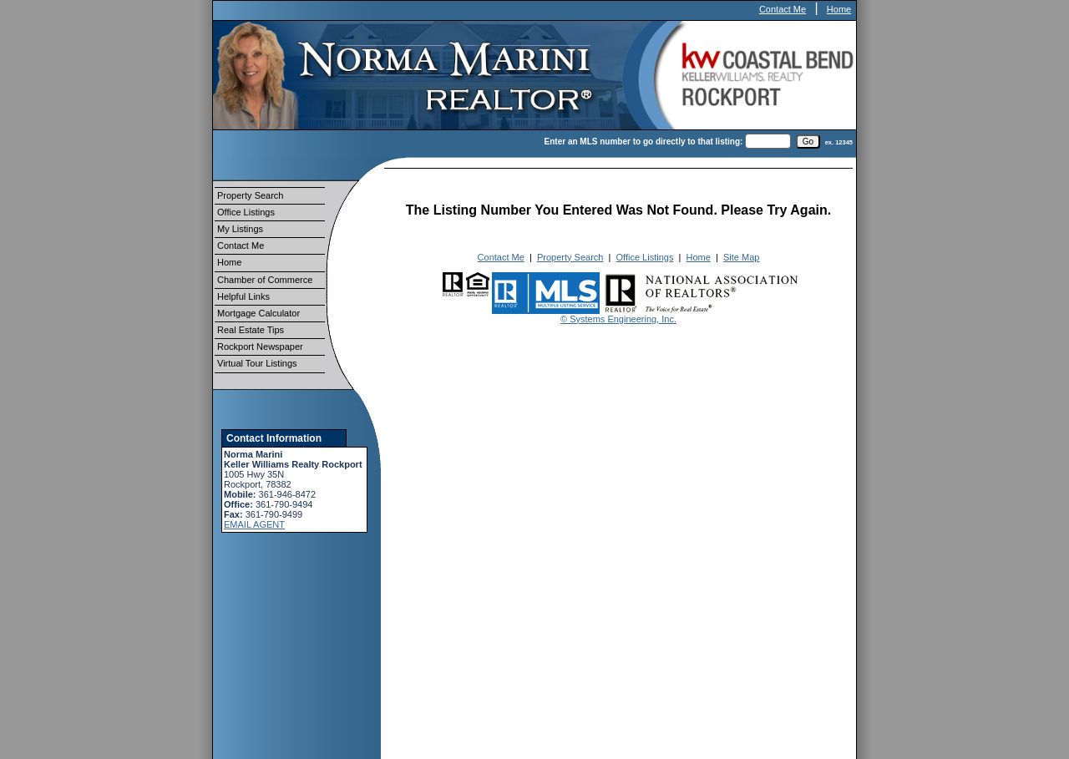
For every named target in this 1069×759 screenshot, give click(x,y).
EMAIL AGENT (254, 524)
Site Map (741, 257)
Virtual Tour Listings (257, 363)
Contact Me (782, 9)
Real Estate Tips (250, 330)
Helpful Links (243, 296)
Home (839, 9)
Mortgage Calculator (258, 313)
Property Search (250, 195)
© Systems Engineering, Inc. (618, 319)
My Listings (240, 229)
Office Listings (246, 212)
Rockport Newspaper (260, 347)
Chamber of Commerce (264, 280)
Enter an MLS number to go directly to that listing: (644, 141)
